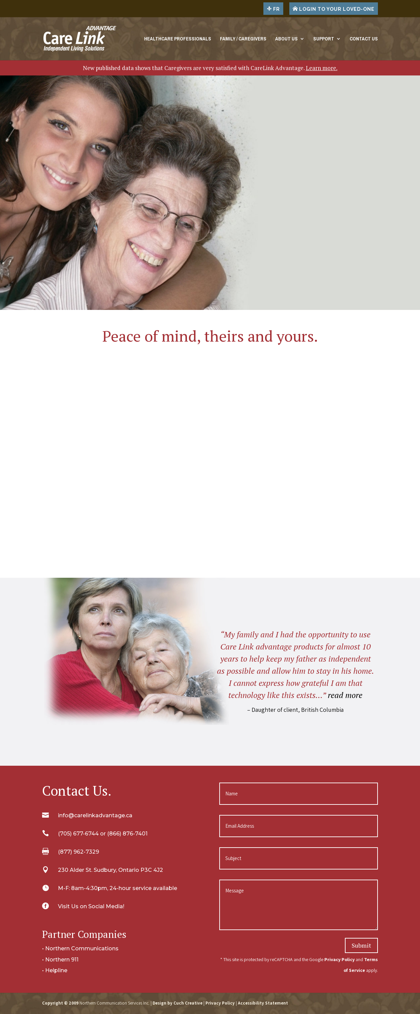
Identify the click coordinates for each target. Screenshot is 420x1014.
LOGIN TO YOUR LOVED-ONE (334, 9)
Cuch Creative (187, 1003)
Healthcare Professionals (177, 39)
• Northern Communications (80, 948)
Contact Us (364, 39)
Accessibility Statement (263, 1003)
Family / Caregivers (243, 39)
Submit (361, 945)
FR (273, 9)
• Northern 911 (60, 959)
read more (345, 695)
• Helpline (54, 970)
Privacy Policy (339, 959)
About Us (286, 39)
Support (323, 39)
